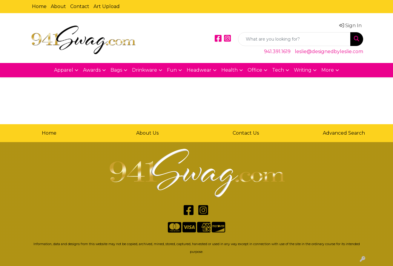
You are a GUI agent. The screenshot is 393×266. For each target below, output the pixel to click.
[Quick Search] (294, 39)
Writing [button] (302, 70)
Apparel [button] (63, 70)
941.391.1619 (277, 51)
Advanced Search (344, 133)
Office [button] (255, 70)
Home (39, 6)
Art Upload (106, 6)
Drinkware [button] (144, 70)
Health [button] (229, 70)
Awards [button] (92, 70)
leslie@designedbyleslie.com (329, 51)
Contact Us (246, 133)
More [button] (327, 70)
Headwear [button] (199, 70)
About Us (147, 133)
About (58, 6)
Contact (79, 6)
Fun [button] (172, 70)
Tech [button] (278, 70)
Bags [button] (116, 70)
